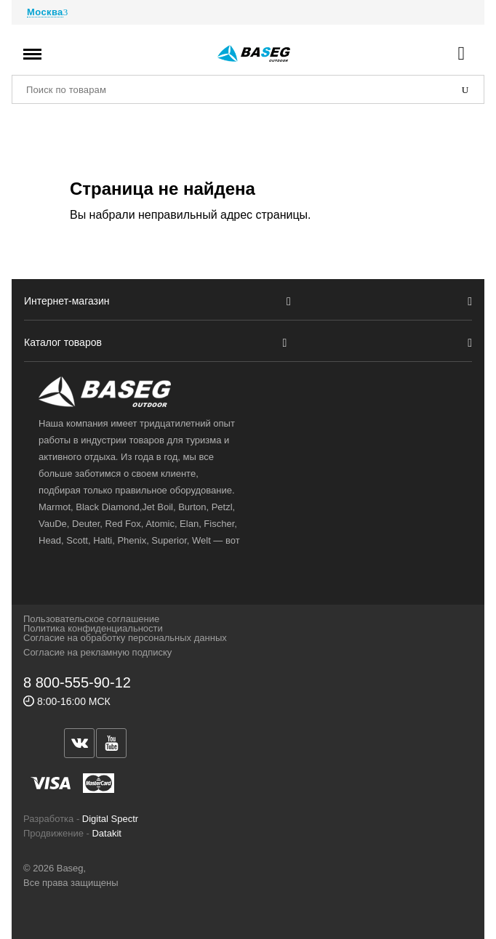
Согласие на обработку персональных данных (125, 637)
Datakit (106, 833)
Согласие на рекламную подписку (97, 652)
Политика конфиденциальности (93, 628)
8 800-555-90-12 (77, 682)
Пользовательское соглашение (91, 619)
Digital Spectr (110, 818)
